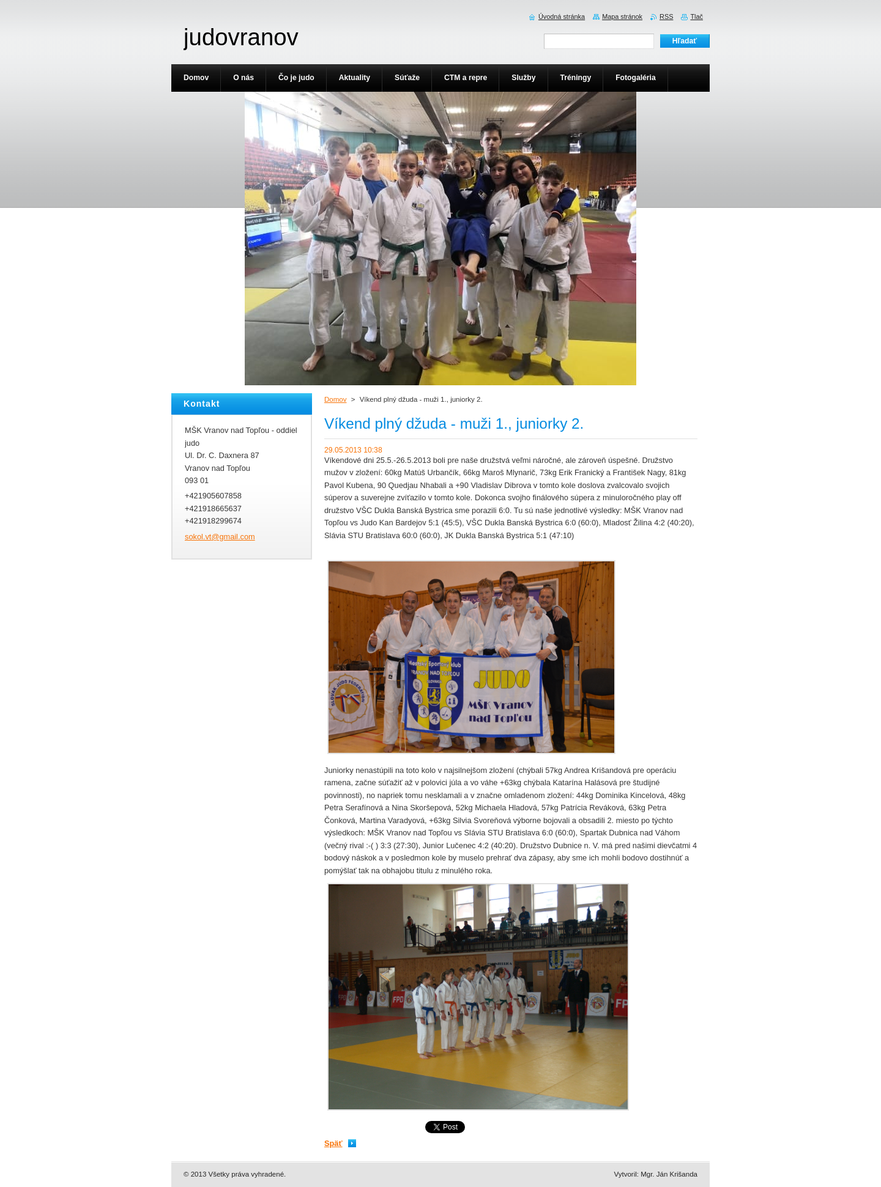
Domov (335, 399)
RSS (666, 16)
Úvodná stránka (561, 16)
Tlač (696, 16)
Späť (333, 1143)
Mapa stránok (622, 16)
